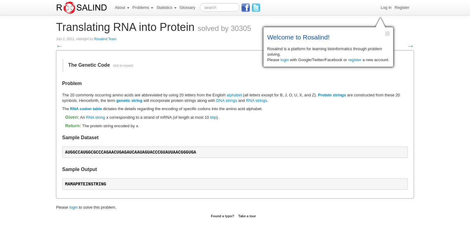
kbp (213, 117)
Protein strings (332, 95)
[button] (388, 33)
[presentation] (107, 117)
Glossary (187, 7)
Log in (386, 7)
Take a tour (247, 216)
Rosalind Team (105, 39)
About (122, 7)
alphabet (234, 95)
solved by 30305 (224, 28)
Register (402, 7)
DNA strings (226, 100)
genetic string (129, 100)
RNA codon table (86, 108)
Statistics (166, 7)
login (73, 207)
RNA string (95, 117)
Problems (143, 7)
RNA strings (256, 100)
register (354, 60)
